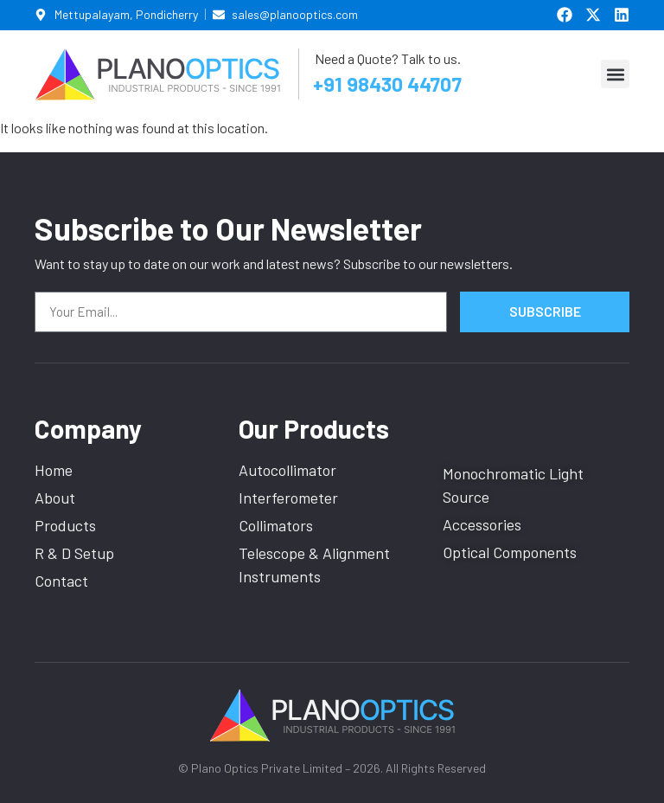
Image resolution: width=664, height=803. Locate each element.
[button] (615, 74)
